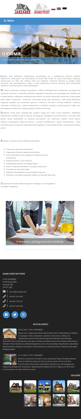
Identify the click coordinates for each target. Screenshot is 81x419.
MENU (10, 21)
